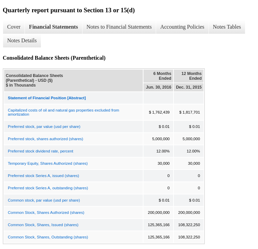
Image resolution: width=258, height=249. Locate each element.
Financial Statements (53, 27)
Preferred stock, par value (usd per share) (44, 126)
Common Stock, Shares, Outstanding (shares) (48, 237)
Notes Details (22, 40)
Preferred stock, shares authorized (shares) (45, 139)
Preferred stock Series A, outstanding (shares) (48, 188)
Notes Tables (227, 27)
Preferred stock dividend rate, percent (40, 151)
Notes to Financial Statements (119, 27)
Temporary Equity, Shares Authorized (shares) (48, 163)
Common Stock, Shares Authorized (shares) (46, 212)
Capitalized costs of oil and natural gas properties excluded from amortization (63, 112)
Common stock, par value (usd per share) (44, 200)
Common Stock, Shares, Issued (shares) (43, 225)
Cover (13, 27)
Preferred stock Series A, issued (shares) (43, 176)
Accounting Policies (182, 27)
